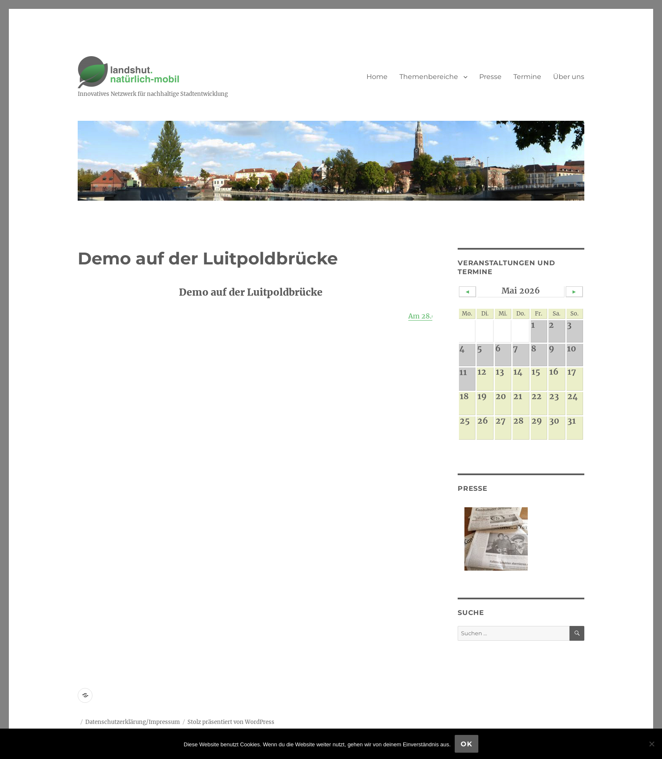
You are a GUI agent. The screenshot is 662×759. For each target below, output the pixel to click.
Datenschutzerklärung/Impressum (132, 722)
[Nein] (651, 744)
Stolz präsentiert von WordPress (230, 722)
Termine (527, 77)
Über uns (568, 77)
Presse (490, 77)
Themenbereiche (428, 77)
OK (466, 744)
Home (377, 77)
